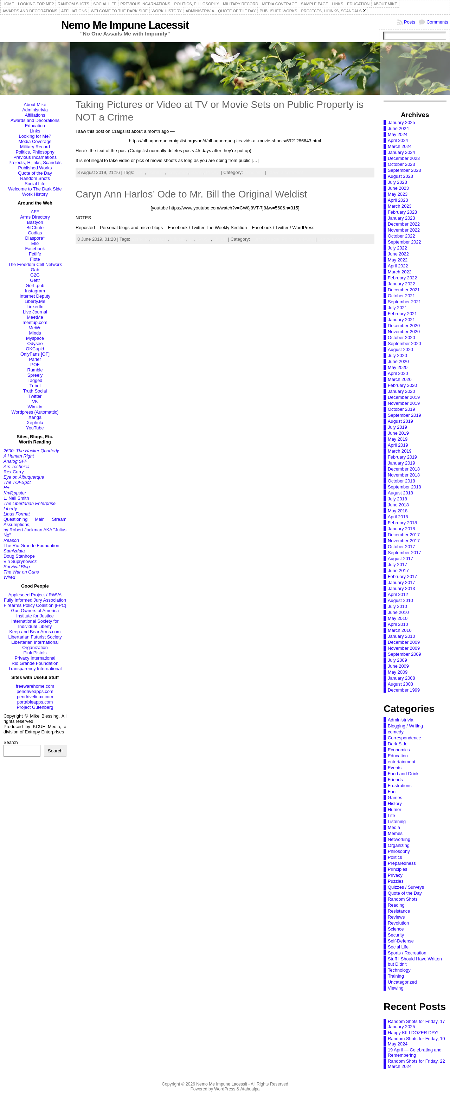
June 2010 (398, 612)
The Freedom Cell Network (35, 264)
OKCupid (35, 348)
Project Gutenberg (35, 707)
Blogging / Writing (405, 725)
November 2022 (404, 230)
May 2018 (397, 510)
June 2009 (398, 666)
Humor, (259, 239)
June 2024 (398, 128)
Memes (395, 833)
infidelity (178, 239)
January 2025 (401, 122)
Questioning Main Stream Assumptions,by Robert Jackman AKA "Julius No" (35, 527)
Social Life (35, 183)
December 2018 (404, 469)
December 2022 (404, 224)
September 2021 (404, 301)
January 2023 (401, 218)
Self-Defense (401, 941)
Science (396, 929)
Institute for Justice (35, 615)
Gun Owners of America (35, 610)
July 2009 (397, 660)
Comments (437, 22)
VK (35, 401)
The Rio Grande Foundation (31, 545)
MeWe (34, 327)
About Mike (35, 104)
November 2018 (404, 475)
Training (396, 976)
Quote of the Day (35, 173)
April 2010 (398, 624)
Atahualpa (249, 1089)
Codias (35, 232)
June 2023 (398, 188)
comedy (396, 731)
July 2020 (397, 355)
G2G (35, 275)
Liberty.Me (35, 301)
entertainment (401, 761)
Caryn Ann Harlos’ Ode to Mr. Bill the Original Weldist (191, 194)
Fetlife (35, 254)
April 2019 (398, 445)
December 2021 (404, 289)
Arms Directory (35, 217)
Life (391, 815)
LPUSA (203, 239)
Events (394, 767)
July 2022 (397, 248)
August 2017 (400, 558)
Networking (399, 839)
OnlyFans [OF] (35, 354)
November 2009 (404, 648)
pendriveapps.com (35, 691)
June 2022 (398, 254)
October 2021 (401, 295)
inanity (197, 172)
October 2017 (401, 546)
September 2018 (404, 487)
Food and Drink (403, 773)
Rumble (35, 369)
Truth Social (35, 391)
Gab (35, 269)
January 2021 (401, 319)
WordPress (224, 1089)
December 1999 (404, 690)
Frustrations (400, 785)
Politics (395, 857)
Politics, (290, 239)
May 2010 (397, 618)
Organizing (399, 845)
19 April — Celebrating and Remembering (415, 1052)
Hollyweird (177, 172)
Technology (399, 970)
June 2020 (398, 361)
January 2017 (401, 582)
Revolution (398, 923)
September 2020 (404, 343)
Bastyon (35, 222)
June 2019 (398, 433)
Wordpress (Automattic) (34, 412)
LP (191, 239)
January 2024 (401, 152)
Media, (274, 239)
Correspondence (404, 737)
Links (35, 131)
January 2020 (401, 391)
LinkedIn (34, 306)
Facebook (35, 248)
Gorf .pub (35, 285)
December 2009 (404, 642)
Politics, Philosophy (34, 152)
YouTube (35, 427)
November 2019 (404, 403)
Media (394, 827)
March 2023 (400, 206)
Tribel (35, 385)
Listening (397, 821)
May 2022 (397, 260)
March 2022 (400, 271)
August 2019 (400, 421)
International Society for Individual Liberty (34, 623)
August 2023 (400, 176)
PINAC (213, 172)
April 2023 (398, 200)
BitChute (35, 227)
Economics (399, 749)
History (395, 803)
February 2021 (402, 313)
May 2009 (397, 672)
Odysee (35, 343)
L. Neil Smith (16, 498)
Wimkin (35, 406)
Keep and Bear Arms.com (35, 631)
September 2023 (404, 170)
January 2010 (401, 636)
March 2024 (400, 146)
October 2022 (401, 236)
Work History (35, 194)
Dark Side (397, 743)
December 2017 (404, 534)
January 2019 (401, 463)
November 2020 (404, 331)
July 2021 (397, 307)
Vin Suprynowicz (20, 561)
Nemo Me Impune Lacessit (125, 25)
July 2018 (397, 498)
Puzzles (396, 881)
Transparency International (35, 668)
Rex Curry (14, 471)
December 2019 (404, 397)
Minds (35, 333)
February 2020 (402, 385)
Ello (35, 243)
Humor (394, 809)
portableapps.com (35, 702)
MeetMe (35, 317)
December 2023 (404, 158)
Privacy (395, 875)
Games (395, 797)
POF (34, 364)
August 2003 (400, 684)
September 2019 (404, 415)
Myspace (35, 338)
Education (35, 125)
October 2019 (401, 409)
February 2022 (402, 277)
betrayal (160, 239)
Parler (35, 359)
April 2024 (398, 140)
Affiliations (35, 115)
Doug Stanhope (19, 556)
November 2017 (404, 540)
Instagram (35, 290)
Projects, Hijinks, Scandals (35, 162)
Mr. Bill (220, 239)
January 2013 (401, 588)
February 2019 (402, 457)
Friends (395, 779)
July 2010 (397, 606)
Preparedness (402, 863)
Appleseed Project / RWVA (35, 594)
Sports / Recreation (407, 952)
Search (11, 742)
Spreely (35, 375)
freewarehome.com (35, 686)
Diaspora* (35, 238)
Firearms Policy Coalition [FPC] (35, 605)
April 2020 (398, 373)
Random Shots (35, 178)
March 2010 (400, 630)
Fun (392, 791)
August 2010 (400, 600)
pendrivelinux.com (35, 696)
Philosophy (399, 851)
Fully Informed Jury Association (35, 600)
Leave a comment (285, 172)
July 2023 (397, 182)
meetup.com (34, 322)
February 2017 (402, 576)
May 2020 (397, 367)
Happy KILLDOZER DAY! (413, 1032)
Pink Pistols (34, 652)
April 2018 (398, 516)
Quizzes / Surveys (406, 887)
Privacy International (35, 658)
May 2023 (397, 194)
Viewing (306, 239)
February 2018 (402, 522)
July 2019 (397, 427)
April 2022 (398, 265)
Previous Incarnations (35, 157)
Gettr (35, 280)
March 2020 (400, 379)
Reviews (396, 917)
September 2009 (404, 654)
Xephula (35, 422)
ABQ (140, 172)
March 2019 (400, 451)
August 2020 (400, 349)
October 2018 (401, 481)
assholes (156, 172)
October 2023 (401, 164)
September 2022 (404, 242)
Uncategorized (402, 982)
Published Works (35, 167)
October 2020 (401, 337)
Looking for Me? (35, 136)
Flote (35, 259)
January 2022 (401, 283)
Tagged (35, 380)
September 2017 (404, 552)
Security (396, 935)
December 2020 (404, 325)
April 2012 (398, 594)
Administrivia (35, 109)
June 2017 (398, 570)
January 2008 (401, 678)
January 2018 (401, 528)
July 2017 (397, 564)
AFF (35, 211)
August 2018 (400, 492)
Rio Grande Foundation (35, 663)
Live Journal (35, 312)
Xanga (34, 417)
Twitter (35, 396)
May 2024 (397, 134)
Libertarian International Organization (34, 645)
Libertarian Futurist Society (35, 637)
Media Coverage (35, 141)
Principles (253, 172)
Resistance (399, 911)
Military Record (35, 146)
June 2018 (398, 504)
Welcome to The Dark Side (35, 189)
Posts (409, 22)
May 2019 (397, 439)
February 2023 (402, 212)
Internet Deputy (35, 296)
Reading (396, 905)
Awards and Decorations (35, 120)
